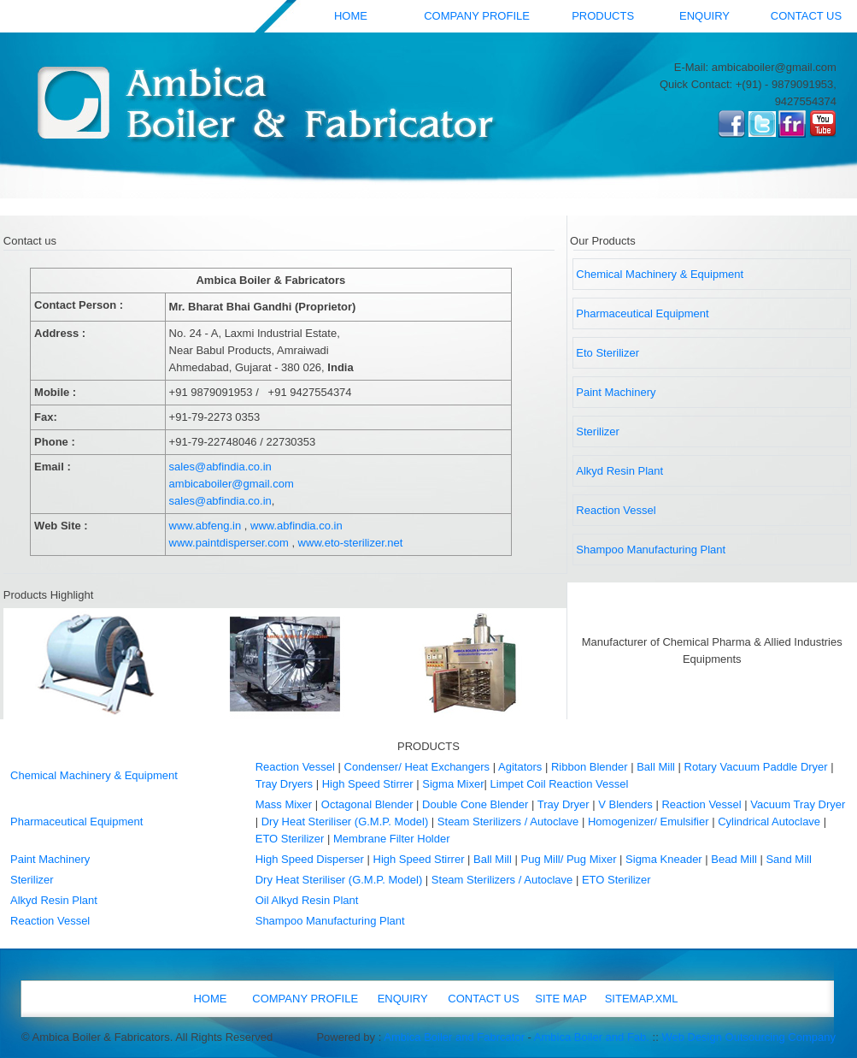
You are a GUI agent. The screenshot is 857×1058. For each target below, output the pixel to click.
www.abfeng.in (205, 525)
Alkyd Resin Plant (619, 470)
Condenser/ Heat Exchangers (417, 766)
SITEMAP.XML (641, 998)
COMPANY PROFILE (477, 15)
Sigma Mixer (453, 783)
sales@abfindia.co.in (220, 466)
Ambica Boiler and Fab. (591, 1037)
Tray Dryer (563, 804)
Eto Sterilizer (607, 352)
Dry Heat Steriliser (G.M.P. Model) (345, 821)
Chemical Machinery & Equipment (659, 274)
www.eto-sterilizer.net (350, 542)
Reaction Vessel (615, 510)
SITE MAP (561, 998)
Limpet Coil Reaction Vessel (559, 783)
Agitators (520, 766)
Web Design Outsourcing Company (748, 1037)
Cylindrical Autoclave (769, 821)
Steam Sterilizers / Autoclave (507, 821)
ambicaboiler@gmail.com (231, 483)
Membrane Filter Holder (391, 838)
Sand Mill (788, 859)
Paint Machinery (615, 392)
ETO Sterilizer (290, 838)
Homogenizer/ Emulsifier (648, 821)
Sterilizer (597, 431)
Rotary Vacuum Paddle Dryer (757, 766)
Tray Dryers (284, 783)
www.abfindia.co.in (296, 525)
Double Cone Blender (475, 804)
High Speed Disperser (309, 859)
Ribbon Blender (589, 766)
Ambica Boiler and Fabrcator (454, 1037)
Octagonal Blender (367, 804)
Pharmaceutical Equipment (642, 313)
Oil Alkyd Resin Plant (307, 900)
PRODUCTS (603, 15)
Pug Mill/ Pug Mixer (568, 859)
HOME (350, 15)
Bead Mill (733, 859)
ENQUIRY (704, 15)
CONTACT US (806, 15)
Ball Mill (656, 766)
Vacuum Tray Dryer (797, 804)
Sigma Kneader (663, 859)
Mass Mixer (283, 804)
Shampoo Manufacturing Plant (650, 549)
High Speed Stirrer (368, 783)
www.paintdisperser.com (229, 542)
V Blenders (625, 804)
